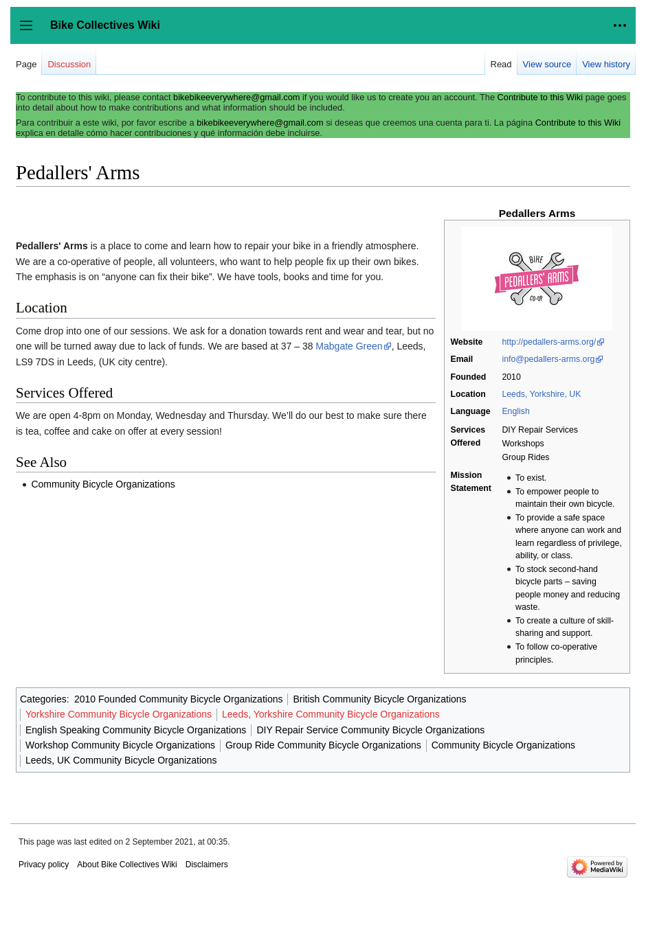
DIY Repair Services (540, 430)
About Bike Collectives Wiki (127, 864)
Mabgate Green (348, 346)
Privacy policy (44, 864)
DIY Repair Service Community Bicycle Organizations (370, 729)
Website (466, 342)
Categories (43, 699)
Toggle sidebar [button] (30, 32)
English (515, 411)
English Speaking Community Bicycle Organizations (135, 729)
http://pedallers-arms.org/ (549, 342)
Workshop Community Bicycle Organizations (120, 745)
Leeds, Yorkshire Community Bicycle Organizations (331, 714)
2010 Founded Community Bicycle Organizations (178, 699)
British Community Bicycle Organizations (379, 699)
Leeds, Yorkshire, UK (541, 394)
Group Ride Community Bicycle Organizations (323, 745)
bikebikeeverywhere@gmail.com (236, 97)
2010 (511, 377)
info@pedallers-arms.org (548, 359)
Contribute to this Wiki (540, 97)
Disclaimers (207, 864)
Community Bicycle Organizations (103, 484)
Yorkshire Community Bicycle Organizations (118, 714)
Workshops (523, 443)
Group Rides (525, 457)
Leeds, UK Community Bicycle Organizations (121, 760)
